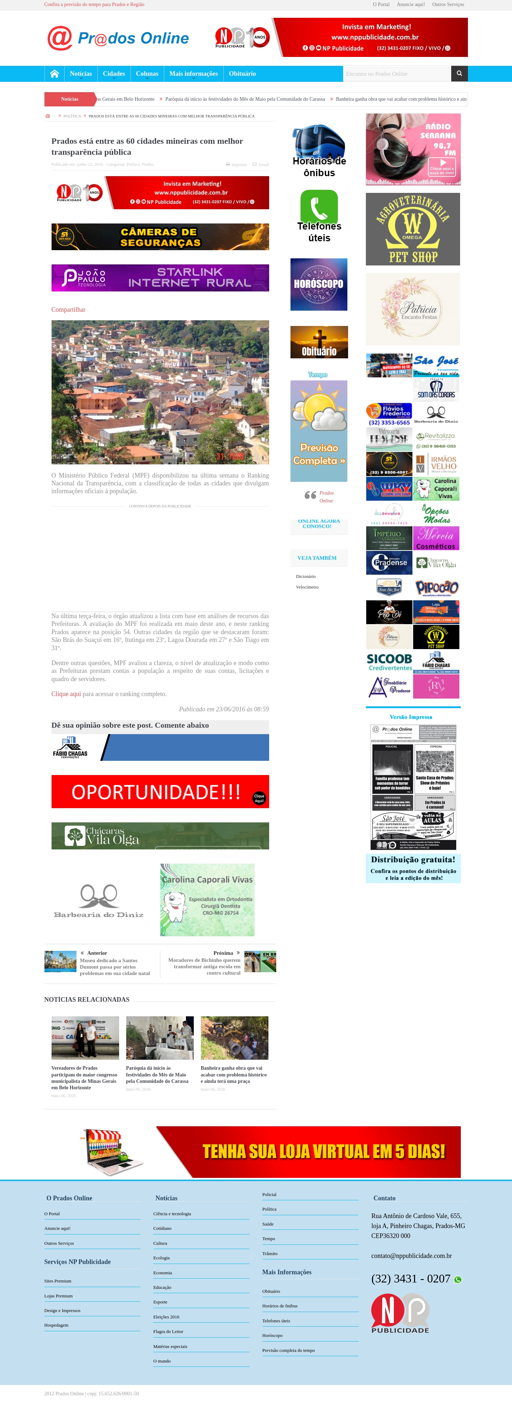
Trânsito (270, 1253)
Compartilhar (69, 309)
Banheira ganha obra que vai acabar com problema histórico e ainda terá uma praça (234, 1074)
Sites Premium (57, 1281)
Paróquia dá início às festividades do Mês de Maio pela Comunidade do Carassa (260, 99)
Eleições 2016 (166, 1316)
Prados (148, 164)
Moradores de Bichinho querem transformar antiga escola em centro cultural (204, 966)
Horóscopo (272, 1335)
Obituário (242, 73)
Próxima (227, 953)
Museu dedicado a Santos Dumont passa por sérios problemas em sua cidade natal (115, 967)
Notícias (81, 73)
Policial (269, 1194)
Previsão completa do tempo (288, 1350)
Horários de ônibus (280, 1305)
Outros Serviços (448, 4)
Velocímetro (307, 587)
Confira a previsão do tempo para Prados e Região (94, 4)
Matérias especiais (170, 1346)
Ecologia (161, 1257)
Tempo (268, 1238)
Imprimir (236, 164)
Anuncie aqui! (411, 4)
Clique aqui (66, 693)
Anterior (94, 953)
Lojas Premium (58, 1296)
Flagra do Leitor (168, 1331)
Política (133, 164)
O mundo (162, 1361)
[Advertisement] (160, 562)
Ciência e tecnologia (172, 1213)
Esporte (160, 1302)
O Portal (381, 4)
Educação (162, 1287)
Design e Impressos (62, 1310)
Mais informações (194, 73)
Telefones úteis (276, 1320)
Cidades (114, 73)
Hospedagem (56, 1325)
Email (260, 164)
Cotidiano (162, 1228)
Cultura (160, 1243)
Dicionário (306, 576)
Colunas (147, 73)
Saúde (268, 1224)
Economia (162, 1272)
